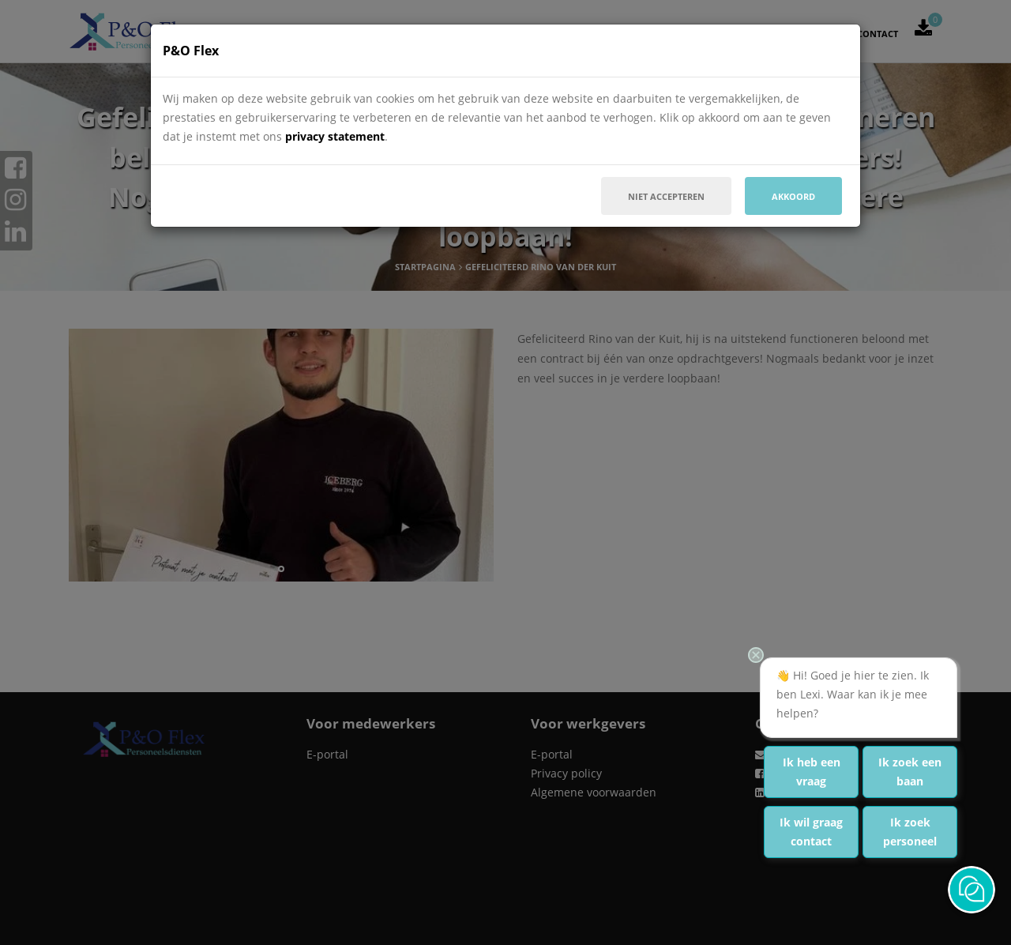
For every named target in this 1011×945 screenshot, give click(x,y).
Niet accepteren (666, 196)
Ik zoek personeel (910, 832)
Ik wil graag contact (811, 832)
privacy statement (335, 136)
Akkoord (793, 196)
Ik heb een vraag (811, 772)
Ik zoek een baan (909, 772)
